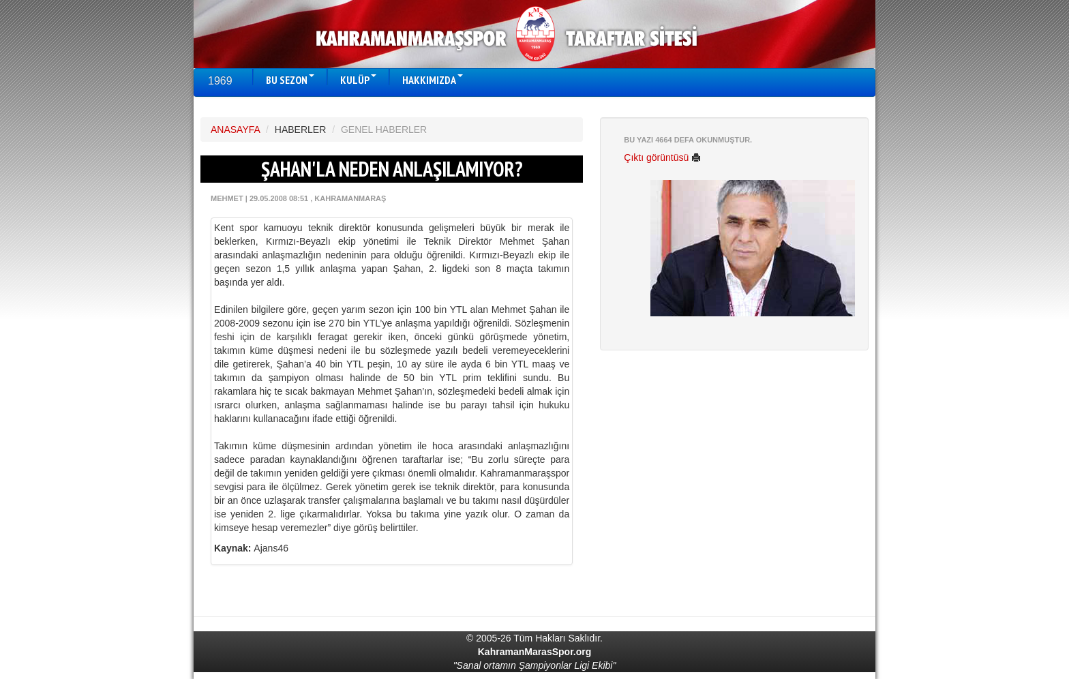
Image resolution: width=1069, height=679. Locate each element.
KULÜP (358, 80)
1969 (220, 81)
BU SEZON (290, 80)
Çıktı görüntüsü (662, 157)
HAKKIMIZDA (432, 80)
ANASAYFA (235, 129)
